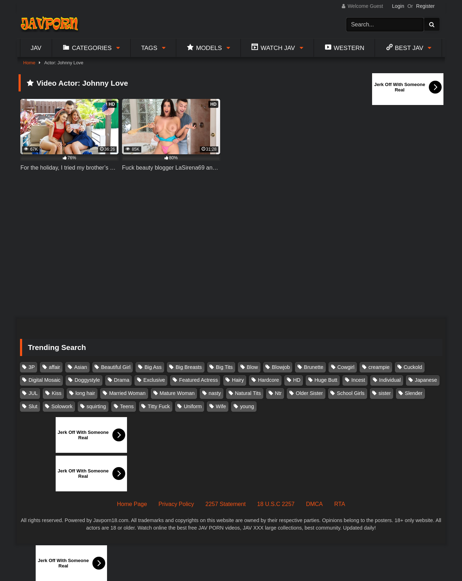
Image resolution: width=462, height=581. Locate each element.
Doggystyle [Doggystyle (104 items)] (87, 380)
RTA (339, 504)
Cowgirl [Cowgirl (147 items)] (346, 367)
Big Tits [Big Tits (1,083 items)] (224, 367)
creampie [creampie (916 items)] (379, 367)
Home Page (132, 504)
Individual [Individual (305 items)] (390, 380)
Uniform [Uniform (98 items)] (193, 406)
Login (398, 6)
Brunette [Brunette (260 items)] (313, 367)
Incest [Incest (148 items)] (358, 380)
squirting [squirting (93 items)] (96, 406)
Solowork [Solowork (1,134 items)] (61, 406)
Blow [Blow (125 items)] (252, 367)
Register (425, 6)
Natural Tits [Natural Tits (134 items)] (248, 393)
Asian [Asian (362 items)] (80, 367)
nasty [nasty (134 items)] (215, 393)
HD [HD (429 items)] (296, 380)
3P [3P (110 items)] (32, 367)
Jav (36, 47)
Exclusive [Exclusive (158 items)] (154, 380)
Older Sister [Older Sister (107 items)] (309, 393)
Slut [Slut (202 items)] (33, 406)
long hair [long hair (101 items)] (85, 393)
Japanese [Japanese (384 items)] (426, 380)
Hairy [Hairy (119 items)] (238, 380)
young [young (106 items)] (247, 406)
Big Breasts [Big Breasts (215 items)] (189, 367)
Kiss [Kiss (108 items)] (56, 393)
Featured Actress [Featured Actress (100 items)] (198, 380)
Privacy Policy (176, 504)
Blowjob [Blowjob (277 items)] (281, 367)
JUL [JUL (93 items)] (33, 393)
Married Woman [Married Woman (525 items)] (127, 393)
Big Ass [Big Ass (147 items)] (153, 367)
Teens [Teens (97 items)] (126, 406)
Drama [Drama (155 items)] (121, 380)
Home (29, 62)
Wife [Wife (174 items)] (221, 406)
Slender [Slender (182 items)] (414, 393)
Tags (149, 47)
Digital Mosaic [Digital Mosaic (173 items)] (45, 380)
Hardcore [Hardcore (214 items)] (268, 380)
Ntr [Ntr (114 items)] (278, 393)
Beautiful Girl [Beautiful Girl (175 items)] (115, 367)
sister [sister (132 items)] (385, 393)
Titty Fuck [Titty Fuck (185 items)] (159, 406)
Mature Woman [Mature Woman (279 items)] (176, 393)
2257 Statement (225, 504)
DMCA (314, 504)
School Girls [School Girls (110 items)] (351, 393)
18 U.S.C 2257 (276, 504)
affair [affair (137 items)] (54, 367)
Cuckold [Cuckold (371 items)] (412, 367)
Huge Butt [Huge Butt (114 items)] (325, 380)
